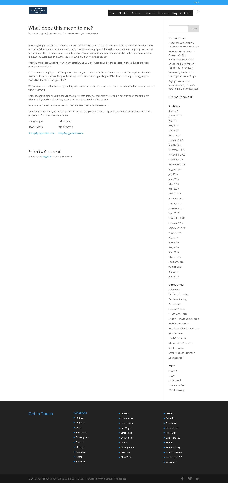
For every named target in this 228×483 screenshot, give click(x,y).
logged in (46, 156)
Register (173, 370)
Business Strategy (74, 33)
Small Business (176, 347)
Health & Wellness (178, 313)
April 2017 (174, 213)
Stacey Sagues (39, 33)
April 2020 (174, 188)
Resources (163, 13)
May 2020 (174, 183)
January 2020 (175, 203)
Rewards (150, 13)
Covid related (175, 304)
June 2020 (174, 179)
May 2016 (174, 247)
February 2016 (176, 261)
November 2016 (177, 218)
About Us (123, 13)
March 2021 (175, 135)
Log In (197, 2)
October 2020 (176, 159)
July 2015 (173, 271)
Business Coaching (178, 294)
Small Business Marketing (182, 352)
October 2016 (176, 222)
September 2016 (177, 227)
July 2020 (173, 174)
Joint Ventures (176, 333)
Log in (172, 375)
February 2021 (176, 139)
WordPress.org (176, 390)
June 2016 (174, 242)
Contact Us (186, 13)
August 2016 (175, 232)
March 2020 (175, 193)
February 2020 (176, 198)
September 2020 (177, 164)
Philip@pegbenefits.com (70, 133)
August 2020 (175, 169)
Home (112, 13)
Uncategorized (176, 357)
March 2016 (175, 256)
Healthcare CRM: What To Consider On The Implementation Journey (182, 55)
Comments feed (177, 385)
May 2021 (174, 125)
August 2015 (175, 266)
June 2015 (174, 276)
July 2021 (173, 120)
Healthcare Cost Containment (184, 318)
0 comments (92, 33)
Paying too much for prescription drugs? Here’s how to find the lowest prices (183, 85)
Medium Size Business (180, 343)
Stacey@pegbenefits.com (41, 133)
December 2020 (177, 149)
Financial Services (178, 308)
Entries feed (175, 380)
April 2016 (174, 252)
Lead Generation (177, 338)
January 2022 (175, 115)
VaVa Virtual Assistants (112, 478)
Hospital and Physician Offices (184, 328)
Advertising (174, 289)
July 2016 (173, 237)
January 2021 (175, 144)
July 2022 (173, 110)
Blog (174, 13)
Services (136, 13)
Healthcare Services (179, 323)
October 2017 (176, 208)
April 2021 (174, 130)
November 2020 (177, 154)
